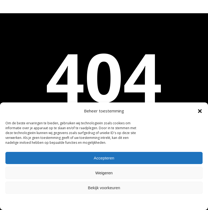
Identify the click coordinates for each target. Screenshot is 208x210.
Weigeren (104, 173)
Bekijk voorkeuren (104, 187)
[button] (200, 111)
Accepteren (104, 158)
